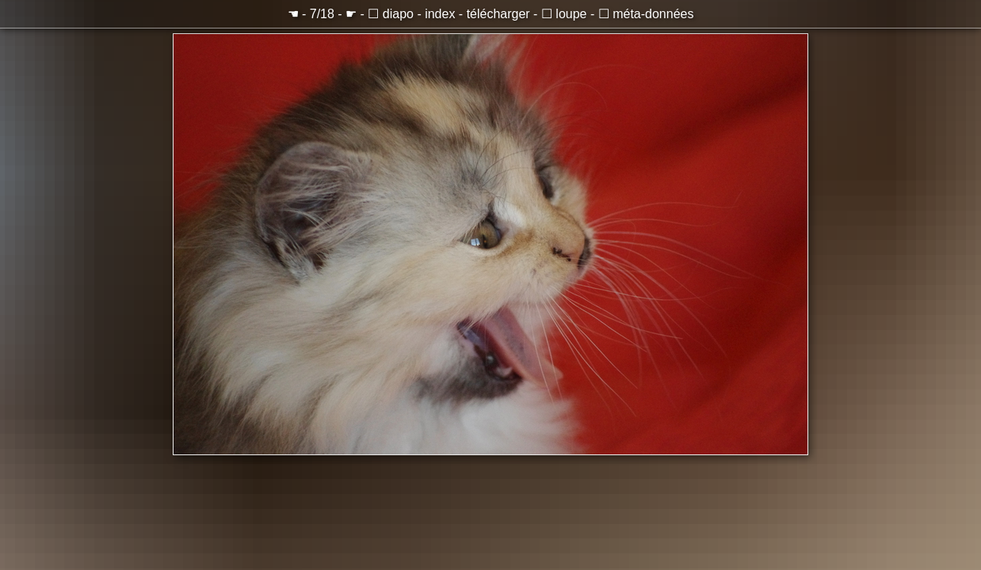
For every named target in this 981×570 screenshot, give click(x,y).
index (440, 14)
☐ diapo (391, 14)
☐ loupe (564, 14)
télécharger (498, 14)
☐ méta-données (646, 14)
